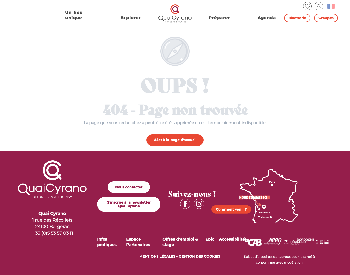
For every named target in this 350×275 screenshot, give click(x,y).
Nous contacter (128, 187)
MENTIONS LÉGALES (157, 256)
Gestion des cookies (199, 256)
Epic (209, 239)
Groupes (325, 18)
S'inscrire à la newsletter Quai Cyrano (129, 204)
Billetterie (297, 18)
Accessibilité (232, 239)
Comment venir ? (231, 209)
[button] (319, 6)
